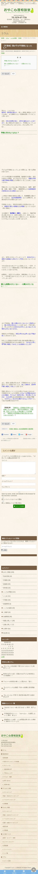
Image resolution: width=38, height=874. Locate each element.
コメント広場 (6, 861)
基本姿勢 (5, 758)
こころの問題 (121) (9, 594)
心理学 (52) (6, 631)
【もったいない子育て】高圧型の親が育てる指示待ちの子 (18, 698)
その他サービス (7, 834)
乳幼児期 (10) (7, 579)
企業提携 (5, 846)
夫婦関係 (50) (7, 619)
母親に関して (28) (9, 623)
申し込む (4, 552)
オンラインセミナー (8, 842)
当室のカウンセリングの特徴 (11, 762)
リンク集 (5, 853)
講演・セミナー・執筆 (9, 838)
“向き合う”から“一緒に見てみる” (14, 710)
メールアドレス (7, 484)
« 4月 (2, 659)
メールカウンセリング (9, 800)
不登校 (2, 53)
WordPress (13, 869)
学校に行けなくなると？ (11, 61)
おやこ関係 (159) (8, 574)
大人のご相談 (6, 807)
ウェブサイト (6, 489)
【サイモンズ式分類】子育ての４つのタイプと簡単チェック (18, 669)
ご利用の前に (6, 784)
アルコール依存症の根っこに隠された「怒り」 (18, 684)
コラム (4, 857)
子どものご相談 (7, 788)
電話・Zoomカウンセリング (10, 796)
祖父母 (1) (6, 635)
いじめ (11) (6, 598)
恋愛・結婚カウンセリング (10, 823)
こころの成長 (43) (9, 610)
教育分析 (5, 826)
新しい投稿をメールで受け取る (11, 505)
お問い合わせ (6, 781)
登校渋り (16, 429)
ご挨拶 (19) (6, 615)
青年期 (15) (6, 590)
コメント (4, 460)
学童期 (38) (6, 582)
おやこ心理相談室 (16, 868)
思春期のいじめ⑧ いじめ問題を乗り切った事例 (19, 722)
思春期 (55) (6, 586)
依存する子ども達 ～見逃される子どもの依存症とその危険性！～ (19, 677)
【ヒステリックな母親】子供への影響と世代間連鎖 (18, 690)
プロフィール (6, 765)
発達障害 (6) (7, 606)
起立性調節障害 (23, 429)
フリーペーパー (7, 849)
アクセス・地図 (7, 777)
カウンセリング (7, 792)
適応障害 (30, 429)
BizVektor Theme (22, 869)
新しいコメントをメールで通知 (11, 502)
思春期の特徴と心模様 (30, 438)
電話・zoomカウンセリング (10, 815)
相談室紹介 (6, 754)
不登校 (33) (6, 602)
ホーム (4, 750)
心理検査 (5, 804)
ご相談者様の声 (7, 769)
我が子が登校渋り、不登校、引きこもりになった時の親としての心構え (18, 411)
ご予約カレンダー (8, 773)
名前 (3, 478)
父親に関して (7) (8, 627)
